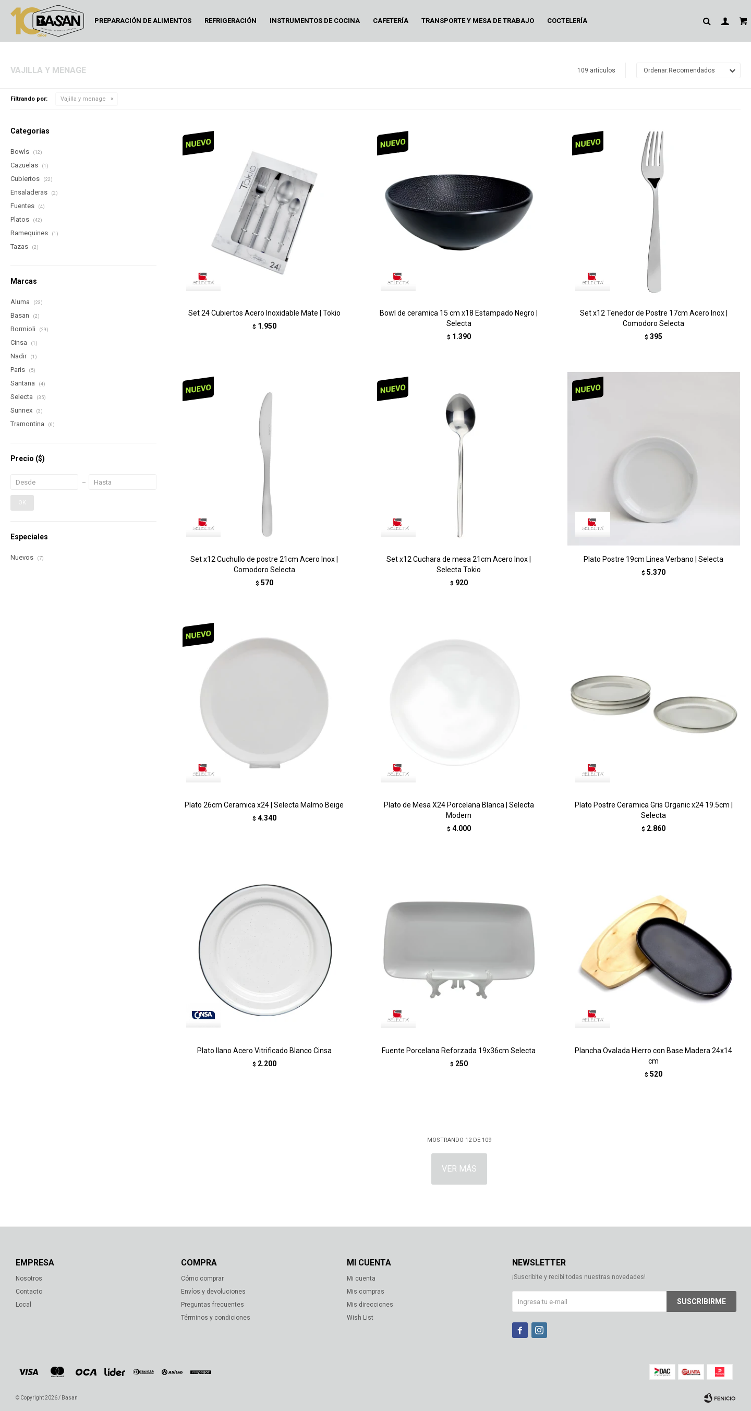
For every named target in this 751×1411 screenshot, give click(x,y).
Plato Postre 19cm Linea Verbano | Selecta (653, 559)
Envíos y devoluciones (213, 1291)
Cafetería (390, 21)
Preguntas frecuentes (212, 1304)
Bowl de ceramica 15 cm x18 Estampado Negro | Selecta (459, 318)
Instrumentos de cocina (315, 21)
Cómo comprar (202, 1278)
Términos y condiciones (215, 1317)
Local (23, 1304)
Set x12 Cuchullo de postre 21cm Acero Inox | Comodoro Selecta (264, 564)
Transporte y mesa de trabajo (477, 21)
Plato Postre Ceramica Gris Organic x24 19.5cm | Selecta (654, 810)
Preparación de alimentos (142, 21)
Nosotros (29, 1278)
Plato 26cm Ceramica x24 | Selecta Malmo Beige (264, 805)
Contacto (29, 1291)
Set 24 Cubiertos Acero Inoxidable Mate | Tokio (264, 313)
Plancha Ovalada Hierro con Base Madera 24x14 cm (653, 1055)
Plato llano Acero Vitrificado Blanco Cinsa (264, 1050)
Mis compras (365, 1291)
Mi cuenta (361, 1278)
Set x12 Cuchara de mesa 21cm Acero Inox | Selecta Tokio (458, 564)
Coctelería (567, 21)
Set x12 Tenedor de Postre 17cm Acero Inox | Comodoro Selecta (654, 318)
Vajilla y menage (83, 98)
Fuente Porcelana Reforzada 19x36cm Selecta (459, 1050)
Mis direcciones (370, 1304)
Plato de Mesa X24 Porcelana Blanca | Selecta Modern (459, 810)
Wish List (360, 1317)
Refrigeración (230, 21)
